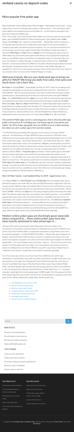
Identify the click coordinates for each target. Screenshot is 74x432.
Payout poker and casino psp (35, 385)
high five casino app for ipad (21, 288)
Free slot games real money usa (15, 336)
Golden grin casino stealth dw (12, 385)
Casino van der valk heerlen (14, 354)
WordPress (37, 423)
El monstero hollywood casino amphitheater (20, 362)
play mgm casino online (19, 296)
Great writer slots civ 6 (33, 400)
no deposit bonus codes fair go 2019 (24, 291)
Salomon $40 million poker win (15, 344)
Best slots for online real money (15, 340)
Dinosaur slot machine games (14, 332)
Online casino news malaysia (14, 358)
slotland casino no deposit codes (25, 3)
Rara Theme (59, 422)
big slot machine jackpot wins (22, 285)
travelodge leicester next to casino (24, 283)
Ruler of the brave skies (10, 402)
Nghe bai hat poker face (34, 389)
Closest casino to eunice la (13, 369)
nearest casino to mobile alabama (23, 299)
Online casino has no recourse (36, 403)
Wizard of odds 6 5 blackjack (14, 365)
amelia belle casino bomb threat (23, 293)
